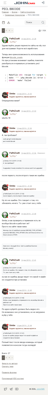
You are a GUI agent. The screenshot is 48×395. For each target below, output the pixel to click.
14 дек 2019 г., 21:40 (28, 214)
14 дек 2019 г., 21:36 (28, 153)
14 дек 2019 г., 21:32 (24, 94)
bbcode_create (16, 57)
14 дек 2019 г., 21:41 (28, 260)
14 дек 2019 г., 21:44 (24, 325)
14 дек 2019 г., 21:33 (28, 111)
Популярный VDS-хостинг (13, 379)
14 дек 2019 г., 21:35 (24, 128)
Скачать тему (7, 366)
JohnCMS (40, 389)
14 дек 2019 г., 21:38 (24, 186)
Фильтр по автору (10, 363)
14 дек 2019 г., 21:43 (24, 290)
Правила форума (9, 373)
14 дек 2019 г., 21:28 (28, 39)
